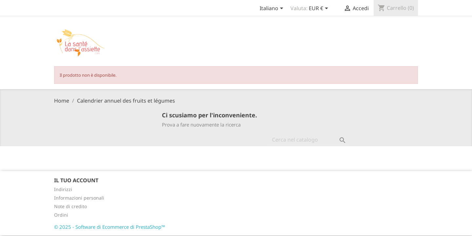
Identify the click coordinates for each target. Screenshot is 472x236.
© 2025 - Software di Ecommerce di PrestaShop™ (109, 227)
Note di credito (70, 206)
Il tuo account (76, 180)
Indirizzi (63, 189)
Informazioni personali (79, 198)
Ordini (61, 215)
